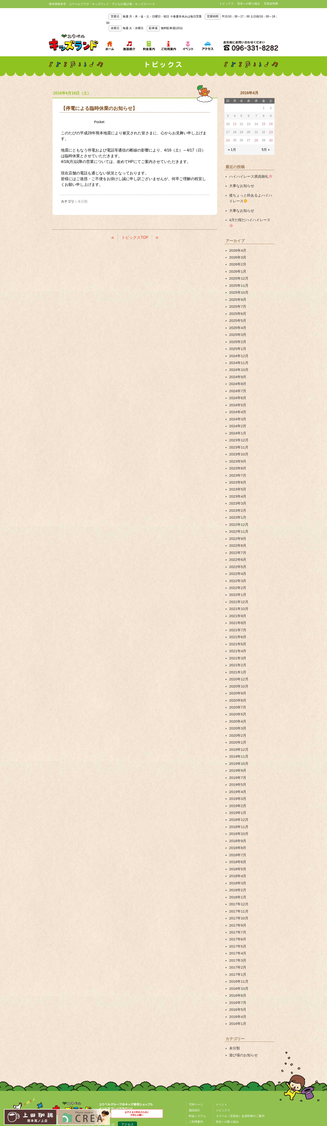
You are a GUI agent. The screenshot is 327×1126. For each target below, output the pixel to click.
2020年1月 (237, 697)
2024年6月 (237, 377)
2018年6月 (237, 808)
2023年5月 (237, 462)
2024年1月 (237, 410)
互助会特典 (271, 3)
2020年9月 (237, 651)
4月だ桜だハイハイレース (250, 216)
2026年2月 (237, 253)
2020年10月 (238, 645)
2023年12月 (238, 416)
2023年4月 (237, 468)
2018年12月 (238, 769)
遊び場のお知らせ (242, 989)
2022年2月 (237, 553)
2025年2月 (237, 325)
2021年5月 (237, 606)
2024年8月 (237, 364)
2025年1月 (237, 331)
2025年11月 (238, 272)
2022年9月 (237, 508)
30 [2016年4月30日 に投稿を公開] (271, 139)
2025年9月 (237, 285)
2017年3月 (237, 900)
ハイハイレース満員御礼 (249, 175)
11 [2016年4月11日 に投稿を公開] (234, 123)
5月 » (266, 148)
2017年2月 (237, 906)
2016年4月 (237, 952)
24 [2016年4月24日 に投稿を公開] (227, 139)
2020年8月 (237, 658)
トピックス (226, 3)
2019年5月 (237, 736)
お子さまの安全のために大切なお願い (137, 1116)
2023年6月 (237, 455)
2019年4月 (237, 743)
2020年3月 (237, 684)
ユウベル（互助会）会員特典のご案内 (240, 1049)
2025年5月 (237, 305)
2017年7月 (237, 874)
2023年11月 (238, 423)
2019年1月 (237, 762)
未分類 (234, 982)
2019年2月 (237, 756)
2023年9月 (237, 436)
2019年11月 (238, 710)
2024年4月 (237, 390)
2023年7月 (237, 449)
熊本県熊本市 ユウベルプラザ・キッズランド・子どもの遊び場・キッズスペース (73, 42)
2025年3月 (237, 318)
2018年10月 (238, 782)
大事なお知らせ (241, 183)
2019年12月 (238, 703)
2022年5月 (237, 534)
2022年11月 (238, 501)
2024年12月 (238, 338)
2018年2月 (237, 834)
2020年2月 (237, 691)
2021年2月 (237, 625)
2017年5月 (237, 886)
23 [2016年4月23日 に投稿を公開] (271, 131)
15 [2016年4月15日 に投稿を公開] (263, 123)
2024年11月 (238, 344)
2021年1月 (237, 632)
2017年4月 (237, 893)
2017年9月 (237, 867)
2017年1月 (237, 913)
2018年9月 (237, 789)
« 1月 (231, 148)
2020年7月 (237, 664)
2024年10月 (238, 351)
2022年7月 (237, 520)
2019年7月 (237, 730)
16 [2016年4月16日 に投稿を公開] (271, 123)
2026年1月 (237, 259)
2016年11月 (238, 919)
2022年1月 (237, 560)
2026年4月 (237, 240)
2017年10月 (238, 860)
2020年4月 (237, 677)
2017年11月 (238, 854)
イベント (221, 1038)
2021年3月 (237, 618)
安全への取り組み (248, 3)
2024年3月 (237, 396)
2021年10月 (238, 573)
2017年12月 (238, 847)
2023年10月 (238, 429)
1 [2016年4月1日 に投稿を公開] (263, 107)
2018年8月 (237, 795)
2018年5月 (237, 815)
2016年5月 (237, 945)
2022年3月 (237, 547)
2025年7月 (237, 292)
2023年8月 (237, 442)
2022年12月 (238, 494)
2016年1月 (237, 958)
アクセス (127, 1058)
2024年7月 (237, 370)
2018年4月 (237, 821)
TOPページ (196, 1038)
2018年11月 (238, 775)
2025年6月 (237, 298)
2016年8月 (237, 932)
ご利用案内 (196, 1055)
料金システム (197, 1049)
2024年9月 (237, 357)
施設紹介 (194, 1043)
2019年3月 (237, 749)
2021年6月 (237, 599)
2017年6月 (237, 880)
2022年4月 (237, 540)
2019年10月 (238, 717)
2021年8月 (237, 586)
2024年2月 (237, 403)
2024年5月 (237, 383)
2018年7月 (237, 801)
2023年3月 (237, 475)
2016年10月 (238, 926)
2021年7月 (237, 592)
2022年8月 (237, 514)
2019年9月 (237, 723)
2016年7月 (237, 939)
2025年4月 (237, 311)
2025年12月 (238, 266)
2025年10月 (238, 279)
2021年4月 (237, 612)
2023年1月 (237, 488)
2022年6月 (237, 527)
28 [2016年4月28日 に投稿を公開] (256, 139)
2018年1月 (237, 841)
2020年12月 (238, 638)
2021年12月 (238, 566)
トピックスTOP (134, 237)
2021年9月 (237, 579)
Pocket (100, 122)
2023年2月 (237, 481)
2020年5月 (237, 671)
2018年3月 (237, 828)
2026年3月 (237, 246)
